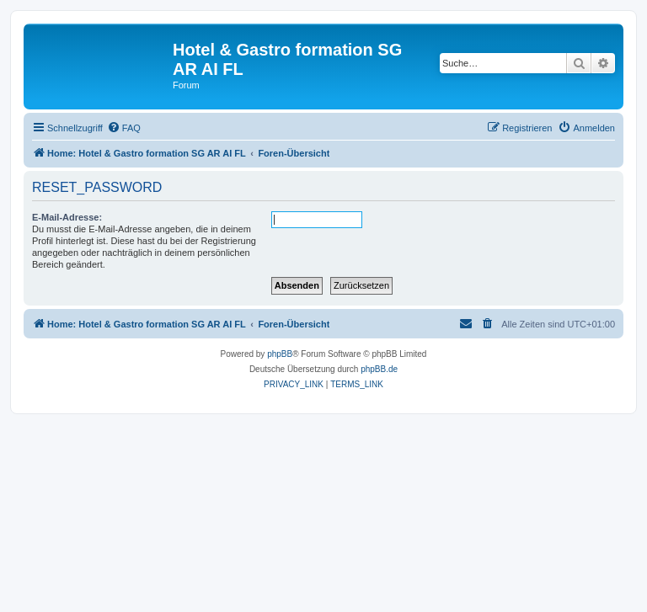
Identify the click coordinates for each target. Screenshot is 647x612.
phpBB (279, 354)
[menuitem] (124, 128)
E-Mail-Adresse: (67, 217)
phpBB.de (379, 369)
